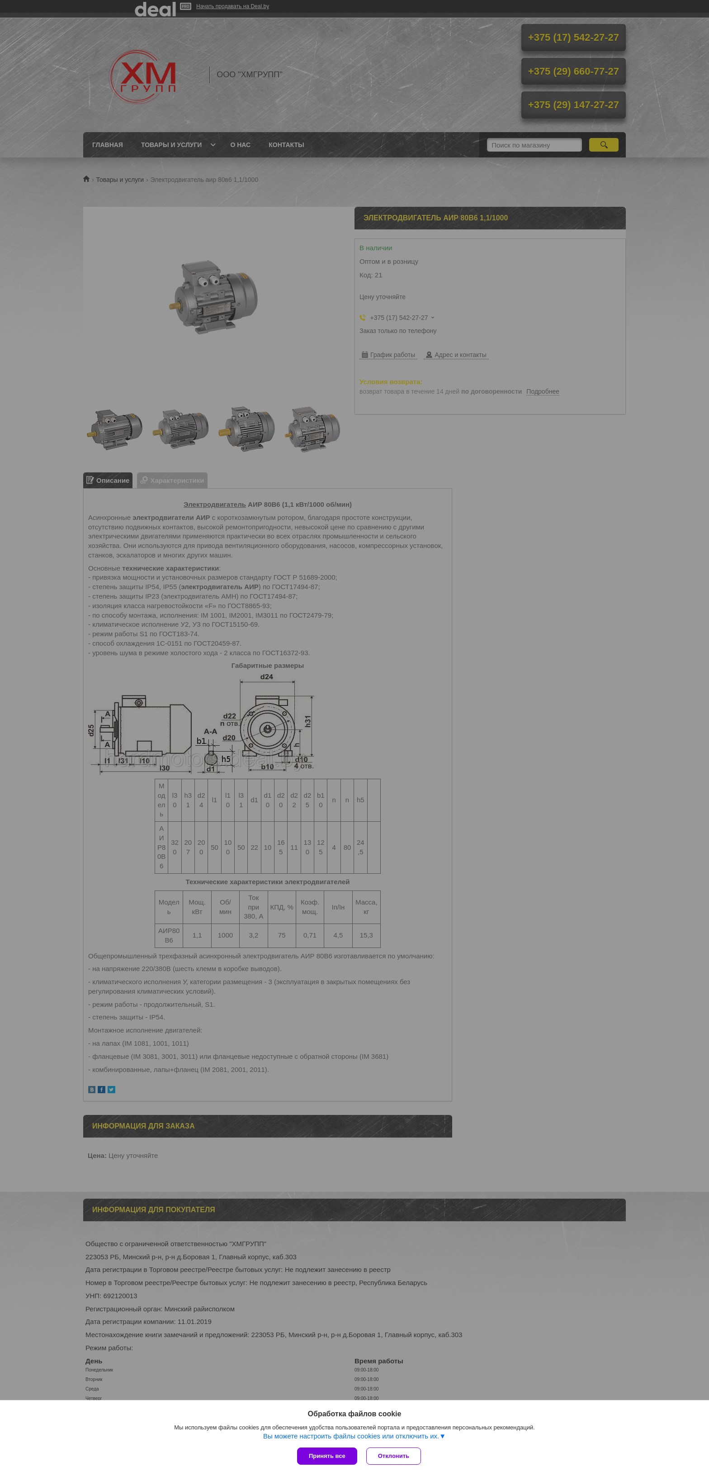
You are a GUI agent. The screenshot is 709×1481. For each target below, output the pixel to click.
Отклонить (393, 1455)
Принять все (327, 1455)
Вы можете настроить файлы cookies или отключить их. (351, 1436)
